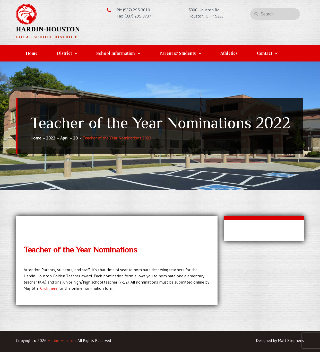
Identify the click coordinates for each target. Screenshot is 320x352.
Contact (264, 53)
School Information (115, 53)
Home (32, 53)
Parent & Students (177, 53)
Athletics (229, 53)
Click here (48, 288)
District (64, 53)
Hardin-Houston (48, 29)
